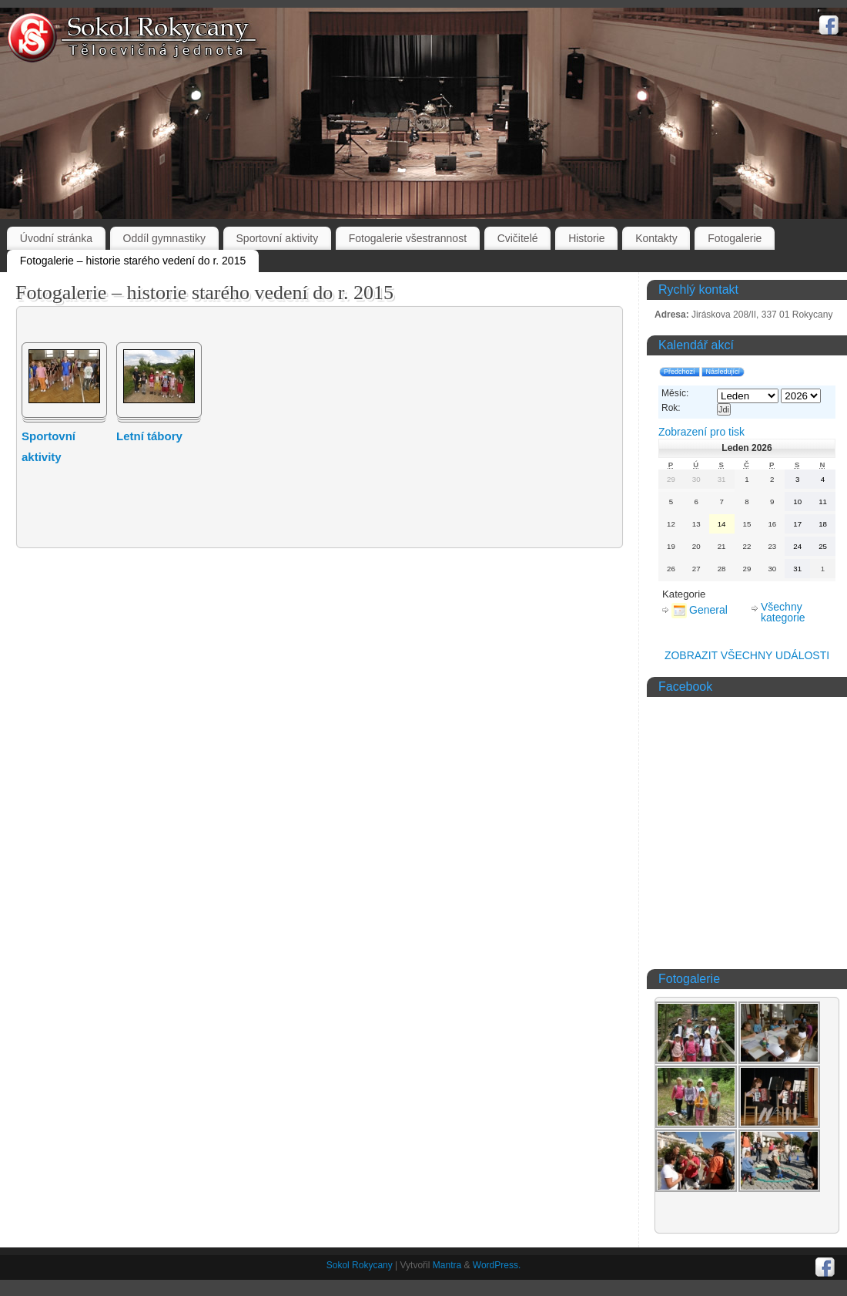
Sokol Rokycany (359, 1265)
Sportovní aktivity (277, 238)
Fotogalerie (735, 238)
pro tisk (701, 432)
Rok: (671, 407)
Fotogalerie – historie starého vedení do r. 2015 (133, 260)
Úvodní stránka (56, 238)
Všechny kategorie (783, 612)
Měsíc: (674, 393)
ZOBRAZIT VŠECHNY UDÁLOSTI (747, 655)
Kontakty (656, 238)
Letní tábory (149, 436)
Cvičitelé (517, 238)
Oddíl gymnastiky (164, 238)
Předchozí (679, 371)
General (699, 610)
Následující (723, 371)
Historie (586, 238)
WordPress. (497, 1265)
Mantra (447, 1265)
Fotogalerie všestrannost (408, 238)
